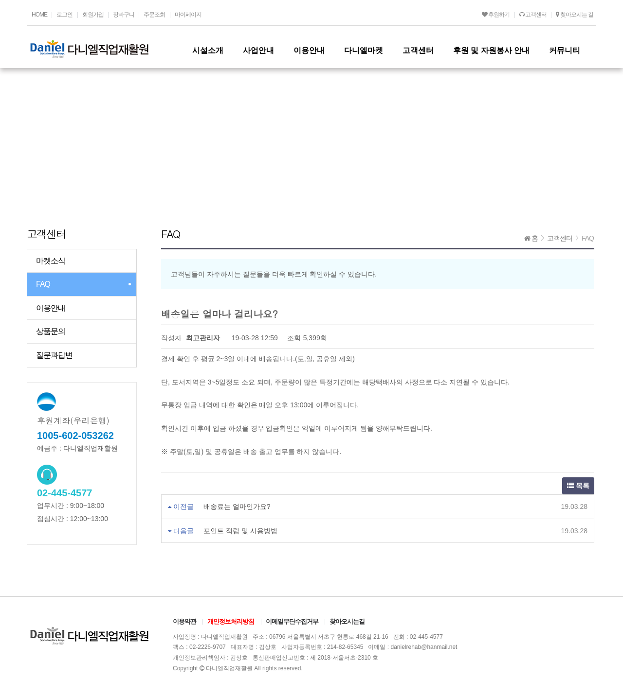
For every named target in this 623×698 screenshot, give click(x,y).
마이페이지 (188, 14)
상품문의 (50, 331)
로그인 (64, 14)
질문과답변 (54, 355)
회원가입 (93, 14)
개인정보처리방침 (230, 621)
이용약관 (184, 621)
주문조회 (154, 14)
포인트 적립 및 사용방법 (240, 531)
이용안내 (50, 308)
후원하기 (496, 14)
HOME (39, 14)
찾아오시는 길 (574, 14)
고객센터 (533, 14)
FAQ (43, 284)
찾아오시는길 (347, 621)
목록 (578, 485)
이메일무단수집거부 (292, 621)
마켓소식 (50, 261)
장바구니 (123, 14)
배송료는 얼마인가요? (237, 506)
